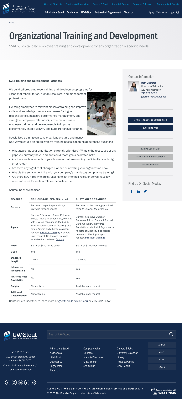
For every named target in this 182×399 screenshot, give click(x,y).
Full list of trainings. (95, 237)
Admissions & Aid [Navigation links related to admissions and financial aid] (54, 12)
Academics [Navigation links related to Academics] (72, 12)
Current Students (53, 4)
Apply (152, 12)
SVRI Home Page (150, 128)
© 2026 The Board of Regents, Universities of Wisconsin (76, 393)
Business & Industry (143, 4)
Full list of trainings (50, 232)
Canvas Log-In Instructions (150, 157)
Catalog (60, 239)
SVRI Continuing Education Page (150, 120)
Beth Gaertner (148, 82)
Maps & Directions (93, 357)
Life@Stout (55, 357)
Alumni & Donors (120, 4)
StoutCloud (89, 366)
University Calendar (127, 353)
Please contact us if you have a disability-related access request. (93, 388)
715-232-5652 (149, 93)
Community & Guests (168, 4)
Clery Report (123, 366)
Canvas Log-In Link (150, 149)
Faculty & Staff (100, 4)
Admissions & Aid (59, 348)
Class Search (90, 361)
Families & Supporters (77, 4)
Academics (56, 353)
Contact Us (9, 365)
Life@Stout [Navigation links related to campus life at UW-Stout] (86, 12)
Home (11, 23)
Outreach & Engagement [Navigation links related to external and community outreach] (108, 12)
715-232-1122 (20, 352)
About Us (129, 12)
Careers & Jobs (125, 348)
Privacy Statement (25, 365)
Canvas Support (150, 165)
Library (120, 357)
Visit (158, 12)
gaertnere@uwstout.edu (73, 301)
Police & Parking (125, 361)
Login (172, 12)
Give (164, 12)
